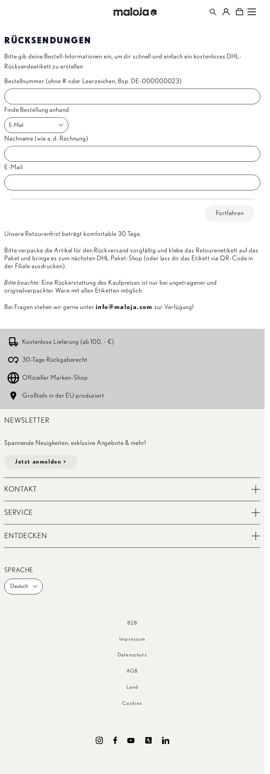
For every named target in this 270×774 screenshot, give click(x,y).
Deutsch (24, 586)
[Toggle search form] (213, 12)
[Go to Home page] (135, 11)
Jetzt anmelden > (40, 462)
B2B (132, 623)
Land (132, 687)
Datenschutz (132, 654)
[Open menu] (251, 12)
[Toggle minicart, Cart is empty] (239, 12)
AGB (132, 671)
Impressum (132, 639)
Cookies (132, 703)
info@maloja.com (124, 307)
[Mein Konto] (226, 12)
